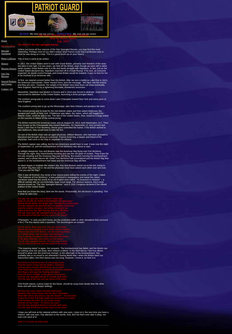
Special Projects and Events (8, 82)
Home (4, 41)
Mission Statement (6, 52)
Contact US (7, 89)
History (4, 63)
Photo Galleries (8, 58)
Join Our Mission (5, 75)
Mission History (9, 68)
